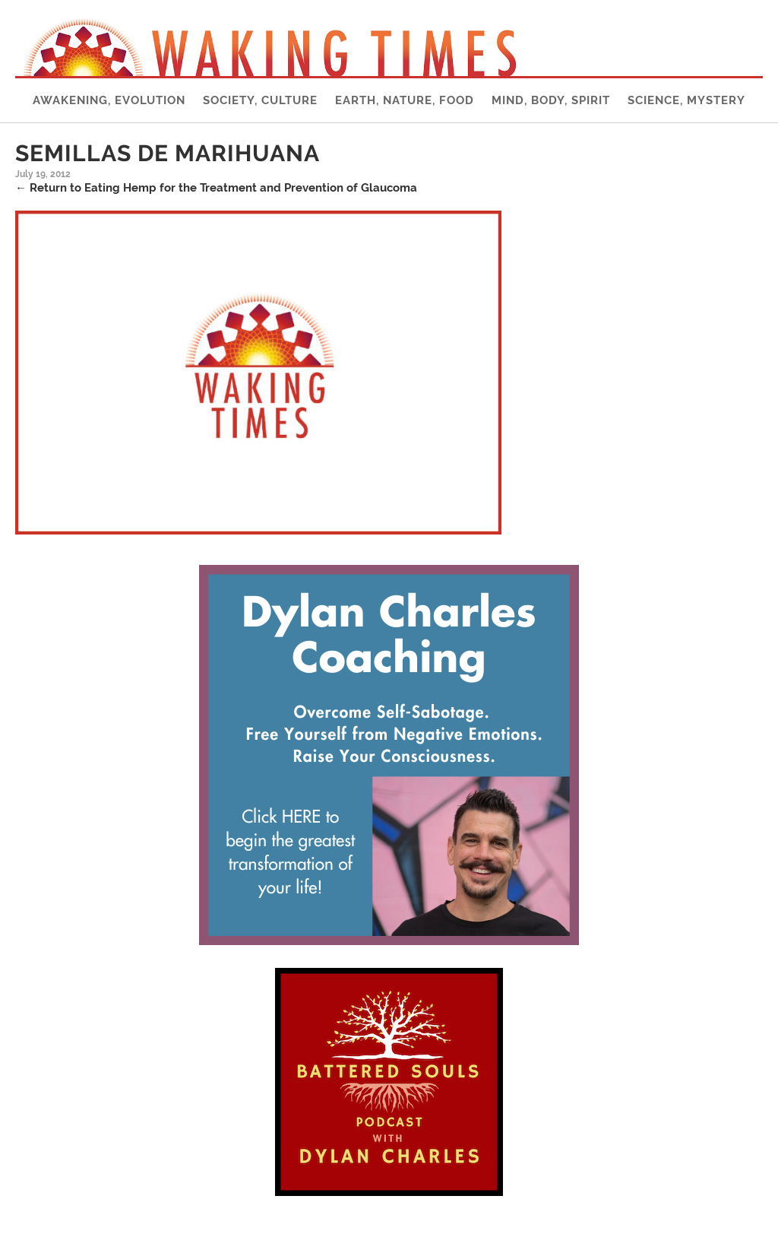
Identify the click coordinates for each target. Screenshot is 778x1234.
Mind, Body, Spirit (551, 100)
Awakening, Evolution (109, 100)
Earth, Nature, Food (404, 100)
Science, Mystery (686, 100)
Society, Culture (260, 100)
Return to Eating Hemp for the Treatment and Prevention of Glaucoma (216, 188)
